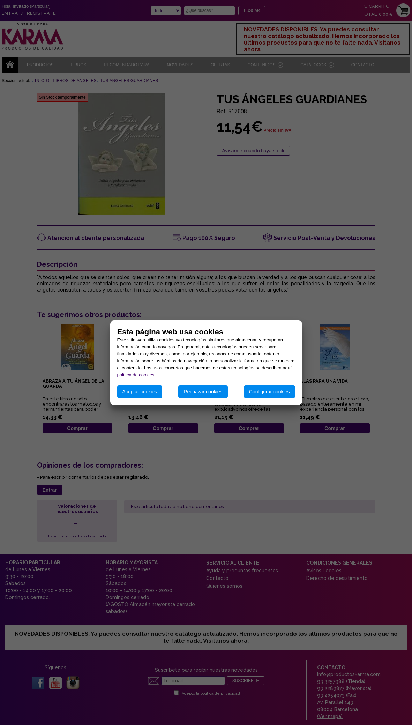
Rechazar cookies (202, 391)
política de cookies (136, 374)
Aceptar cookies (139, 391)
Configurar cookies (269, 391)
